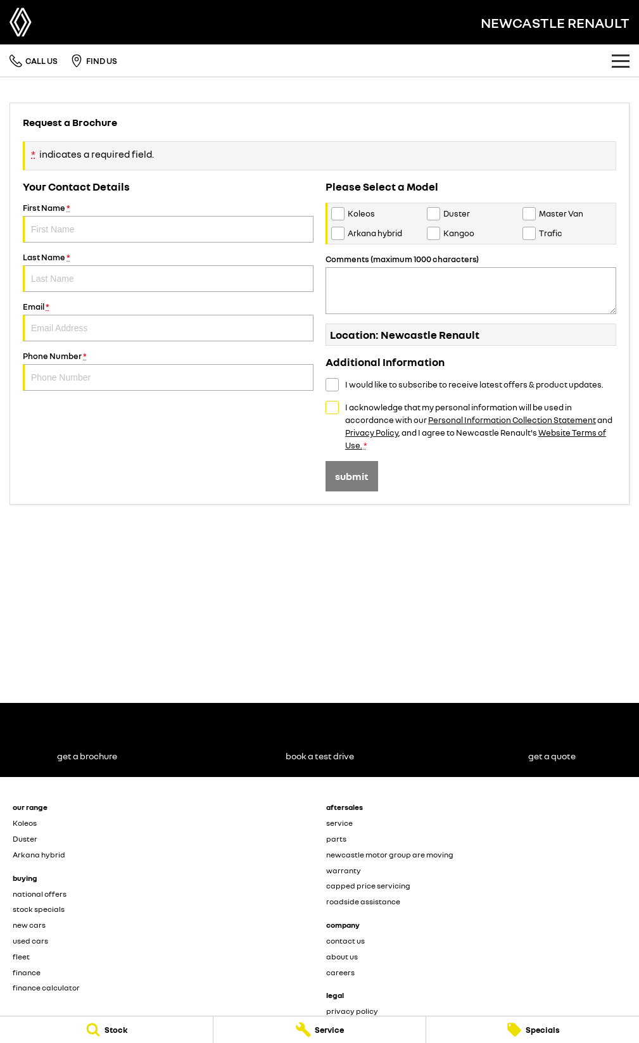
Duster (25, 839)
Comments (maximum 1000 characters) (471, 284)
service (339, 823)
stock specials (39, 909)
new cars (29, 925)
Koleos (25, 823)
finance (27, 972)
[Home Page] (20, 22)
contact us (345, 940)
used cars (30, 940)
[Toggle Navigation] (621, 61)
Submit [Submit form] (352, 476)
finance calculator (46, 987)
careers (340, 972)
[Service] (319, 1029)
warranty (343, 870)
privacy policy (352, 1011)
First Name (168, 223)
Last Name (168, 272)
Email (168, 321)
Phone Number (168, 371)
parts (336, 839)
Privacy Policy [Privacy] (371, 432)
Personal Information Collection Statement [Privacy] (512, 420)
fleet (21, 956)
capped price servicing (368, 885)
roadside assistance (363, 901)
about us (342, 956)
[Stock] (106, 1029)
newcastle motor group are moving (389, 854)
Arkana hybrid (39, 854)
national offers (39, 894)
